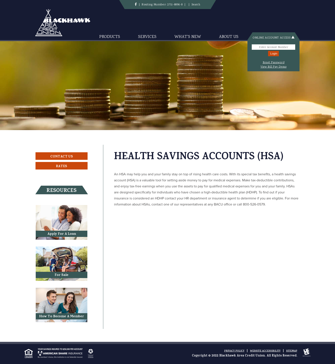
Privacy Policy (234, 351)
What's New (187, 37)
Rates (61, 166)
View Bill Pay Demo (274, 67)
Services (147, 37)
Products (109, 37)
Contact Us (61, 157)
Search (195, 5)
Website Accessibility (265, 351)
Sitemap (291, 351)
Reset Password (273, 63)
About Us (228, 37)
